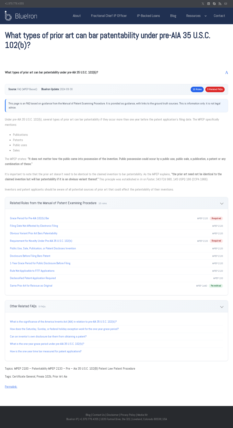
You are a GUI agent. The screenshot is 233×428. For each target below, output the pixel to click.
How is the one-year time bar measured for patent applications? (46, 351)
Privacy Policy (128, 415)
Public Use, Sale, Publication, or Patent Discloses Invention (43, 248)
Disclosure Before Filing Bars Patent (30, 256)
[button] (116, 72)
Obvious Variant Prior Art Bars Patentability (33, 233)
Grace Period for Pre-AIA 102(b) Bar (29, 218)
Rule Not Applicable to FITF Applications (32, 271)
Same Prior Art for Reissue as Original (31, 285)
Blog (88, 415)
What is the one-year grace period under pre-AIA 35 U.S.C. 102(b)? (47, 344)
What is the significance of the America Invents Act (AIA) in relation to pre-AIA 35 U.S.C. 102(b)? (63, 321)
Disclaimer (113, 415)
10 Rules (197, 89)
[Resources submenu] (206, 16)
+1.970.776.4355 (14, 3)
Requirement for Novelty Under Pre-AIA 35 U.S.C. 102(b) (41, 241)
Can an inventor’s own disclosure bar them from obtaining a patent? (48, 336)
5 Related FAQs (215, 89)
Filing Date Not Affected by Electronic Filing (34, 226)
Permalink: (11, 386)
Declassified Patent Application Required (33, 278)
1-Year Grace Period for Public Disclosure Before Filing (40, 263)
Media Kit (142, 415)
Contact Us (98, 415)
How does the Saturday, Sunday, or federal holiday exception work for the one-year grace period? (64, 329)
